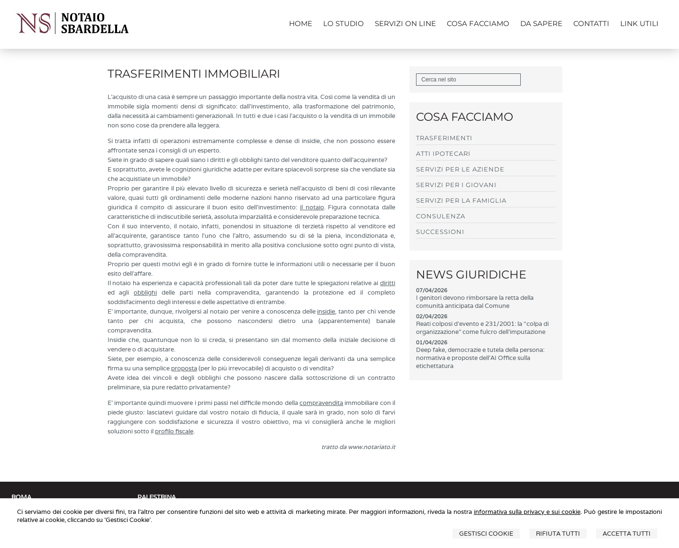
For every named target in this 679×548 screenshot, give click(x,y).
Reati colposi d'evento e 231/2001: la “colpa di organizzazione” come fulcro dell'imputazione (482, 328)
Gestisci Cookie (486, 534)
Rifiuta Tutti (558, 534)
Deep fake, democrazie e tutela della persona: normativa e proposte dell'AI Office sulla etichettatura (480, 358)
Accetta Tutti (627, 534)
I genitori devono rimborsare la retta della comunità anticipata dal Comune (475, 302)
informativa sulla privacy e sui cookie (527, 512)
